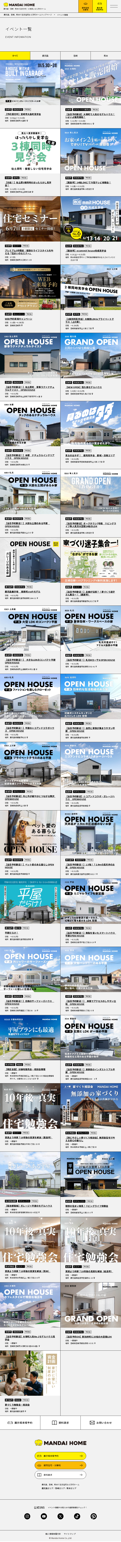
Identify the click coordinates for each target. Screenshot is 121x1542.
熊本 (106, 56)
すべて (15, 56)
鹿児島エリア (47, 1488)
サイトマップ (70, 1534)
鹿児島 (45, 56)
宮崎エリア (60, 1488)
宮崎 (75, 56)
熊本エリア (71, 1488)
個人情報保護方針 (53, 1534)
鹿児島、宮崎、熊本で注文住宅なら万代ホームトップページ (28, 15)
